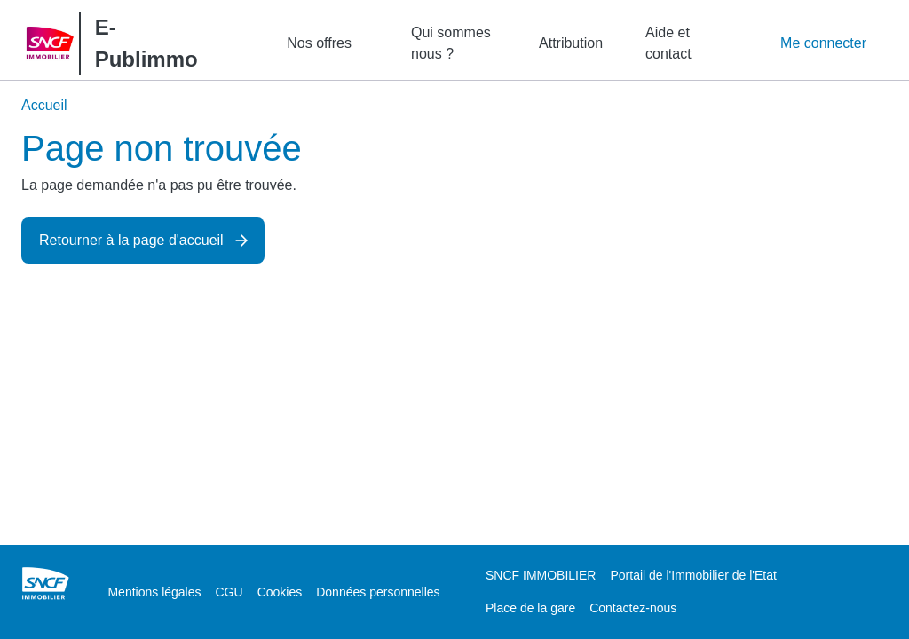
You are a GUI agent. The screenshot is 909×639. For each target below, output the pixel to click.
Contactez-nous (632, 608)
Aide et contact (668, 43)
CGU (229, 592)
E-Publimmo (146, 43)
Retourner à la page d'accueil (131, 240)
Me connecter (823, 43)
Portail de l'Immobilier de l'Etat (693, 575)
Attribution (571, 43)
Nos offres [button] (319, 43)
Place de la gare (530, 608)
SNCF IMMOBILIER (541, 575)
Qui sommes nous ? (451, 43)
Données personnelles (377, 592)
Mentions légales (154, 592)
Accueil (44, 105)
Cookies (280, 592)
